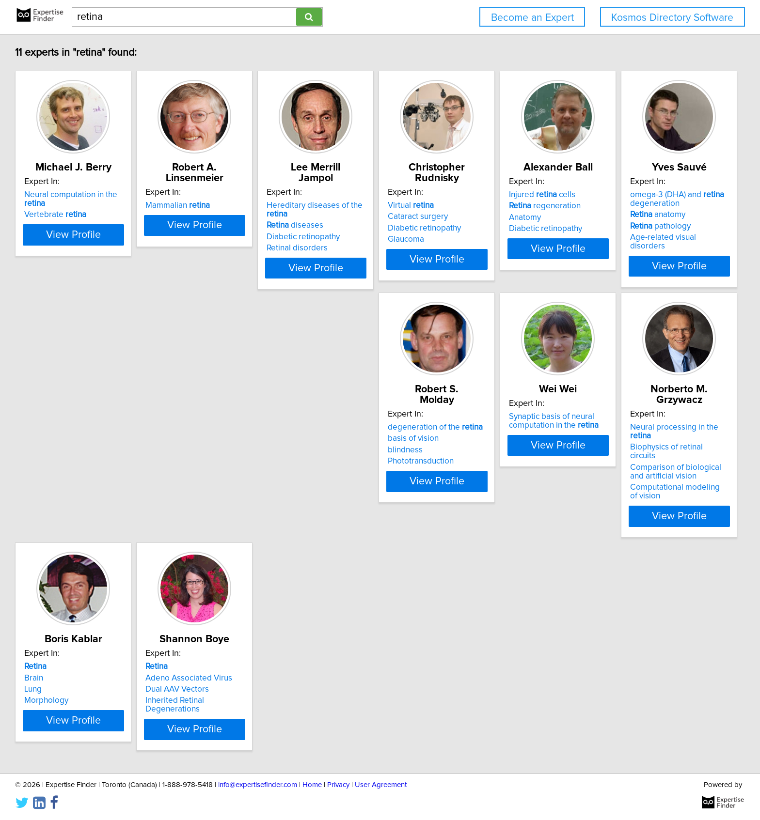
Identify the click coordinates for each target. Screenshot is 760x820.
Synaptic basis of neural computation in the (361, 433)
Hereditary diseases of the (376, 205)
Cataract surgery (492, 216)
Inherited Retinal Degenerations (83, 686)
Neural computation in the (84, 205)
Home (312, 785)
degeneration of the (218, 429)
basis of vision (196, 440)
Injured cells (640, 205)
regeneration (643, 216)
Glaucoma (480, 239)
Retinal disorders (347, 239)
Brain (616, 440)
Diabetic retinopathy (353, 228)
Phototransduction (204, 463)
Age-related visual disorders (77, 471)
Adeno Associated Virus (69, 664)
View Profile (87, 268)
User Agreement (381, 785)
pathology (56, 460)
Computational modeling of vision (523, 471)
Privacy (338, 785)
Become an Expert (532, 18)
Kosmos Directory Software (672, 18)
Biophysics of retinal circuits (512, 440)
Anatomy (623, 228)
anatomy (53, 449)
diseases (345, 216)
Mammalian (203, 205)
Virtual (485, 205)
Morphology (629, 463)
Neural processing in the (517, 429)
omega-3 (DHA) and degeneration (73, 433)
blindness (188, 452)
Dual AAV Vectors (57, 675)
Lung (616, 452)
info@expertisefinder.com (257, 785)
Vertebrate (57, 216)
